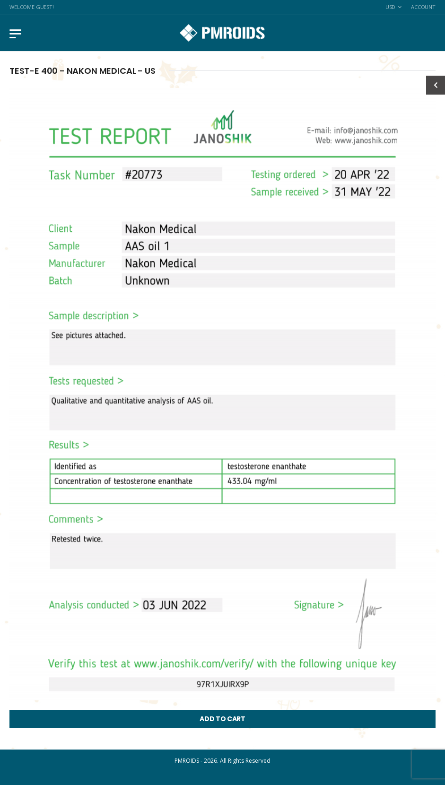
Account (423, 6)
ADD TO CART (222, 719)
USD (390, 6)
